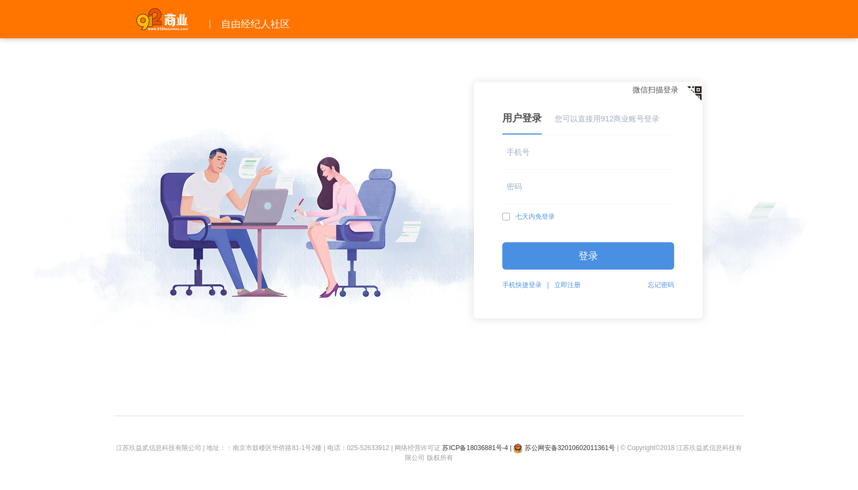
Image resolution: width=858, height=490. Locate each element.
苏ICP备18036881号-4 (475, 448)
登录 (588, 255)
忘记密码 (661, 285)
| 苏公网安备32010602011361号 (562, 448)
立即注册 (567, 285)
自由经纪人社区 (255, 24)
